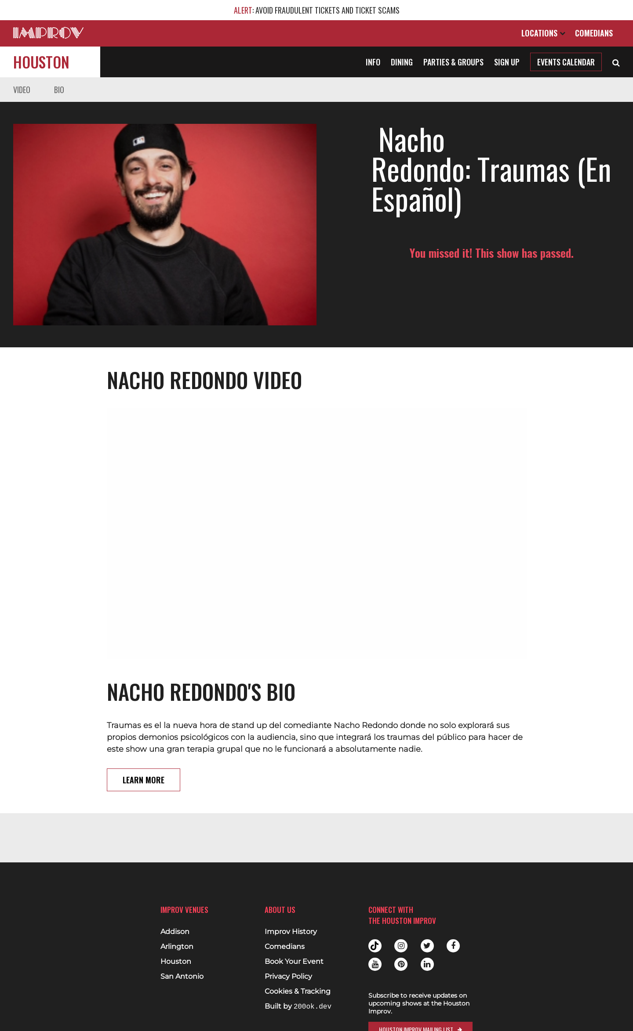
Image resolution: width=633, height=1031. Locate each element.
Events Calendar (566, 62)
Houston (41, 61)
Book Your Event (294, 961)
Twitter (427, 945)
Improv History (291, 931)
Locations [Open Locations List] (543, 33)
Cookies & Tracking (298, 991)
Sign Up (507, 62)
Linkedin (427, 964)
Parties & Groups (453, 62)
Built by (298, 1006)
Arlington (176, 946)
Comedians (594, 33)
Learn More (143, 780)
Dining (402, 62)
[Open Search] (616, 62)
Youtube (375, 964)
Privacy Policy (288, 976)
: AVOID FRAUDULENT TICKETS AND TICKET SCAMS (317, 10)
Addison (174, 931)
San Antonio (182, 976)
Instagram (400, 945)
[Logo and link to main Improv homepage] (48, 33)
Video (21, 89)
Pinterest (400, 964)
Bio (59, 89)
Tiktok (375, 945)
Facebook (453, 945)
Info (373, 62)
